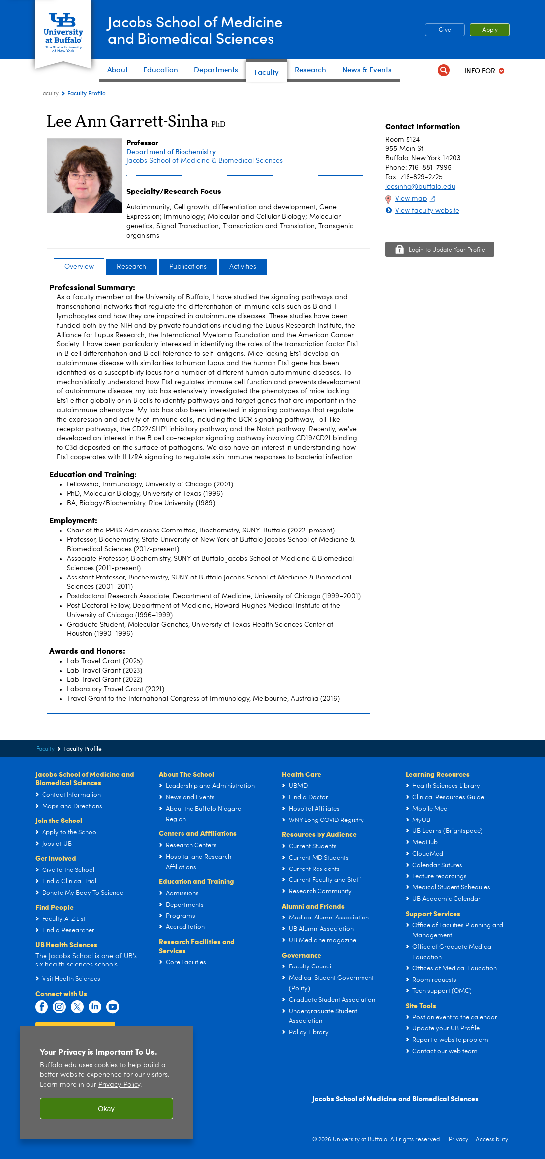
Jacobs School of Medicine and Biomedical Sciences (395, 1098)
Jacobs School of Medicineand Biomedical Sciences (195, 29)
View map (416, 198)
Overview (79, 266)
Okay (106, 1108)
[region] (106, 1082)
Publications (188, 266)
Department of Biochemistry (171, 151)
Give (445, 30)
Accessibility (492, 1140)
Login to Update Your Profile (447, 250)
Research (131, 266)
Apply (490, 30)
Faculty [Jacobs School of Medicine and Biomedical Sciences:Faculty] (49, 94)
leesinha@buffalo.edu (420, 186)
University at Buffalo (360, 1140)
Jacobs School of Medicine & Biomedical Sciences (204, 160)
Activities (242, 266)
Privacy (458, 1140)
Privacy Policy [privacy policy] (119, 1085)
